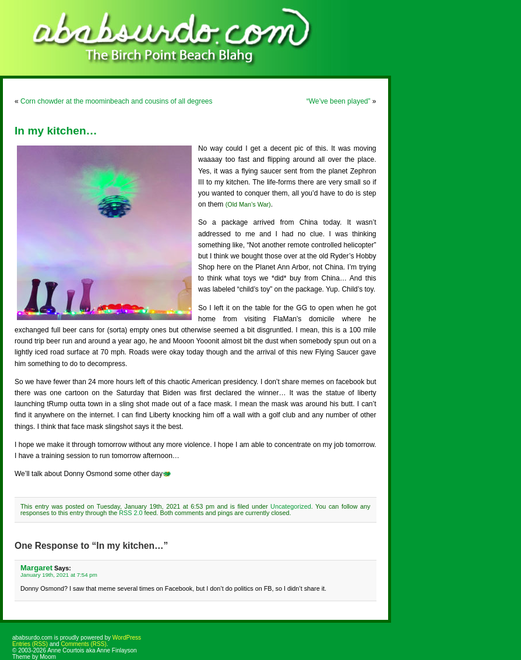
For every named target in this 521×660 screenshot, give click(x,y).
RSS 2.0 (130, 512)
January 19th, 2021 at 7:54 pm (58, 575)
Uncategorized (290, 506)
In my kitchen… (56, 131)
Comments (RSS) (83, 644)
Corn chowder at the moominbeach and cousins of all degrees (116, 101)
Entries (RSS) (30, 644)
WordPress (126, 637)
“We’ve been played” (339, 101)
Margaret (36, 567)
